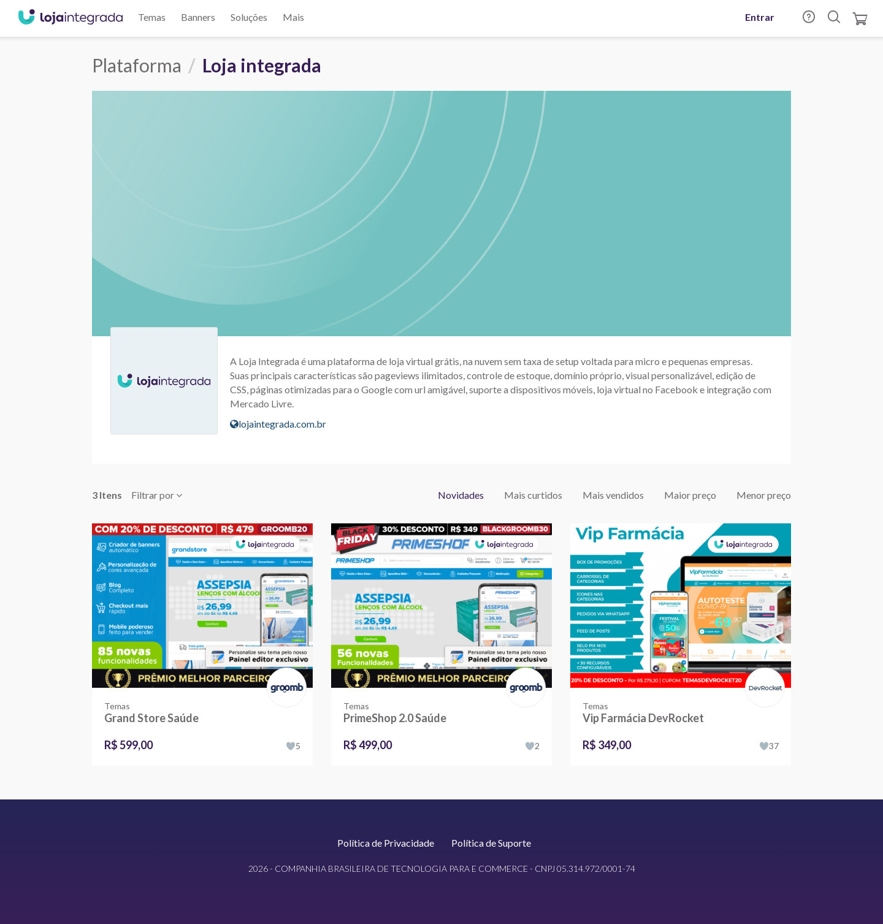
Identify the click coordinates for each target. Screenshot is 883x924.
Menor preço (763, 495)
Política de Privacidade (385, 843)
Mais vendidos (613, 495)
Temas (152, 17)
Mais (293, 17)
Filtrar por (156, 495)
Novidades (461, 495)
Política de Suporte (491, 843)
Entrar (759, 17)
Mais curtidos (533, 495)
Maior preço (690, 495)
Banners (198, 17)
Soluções (249, 17)
